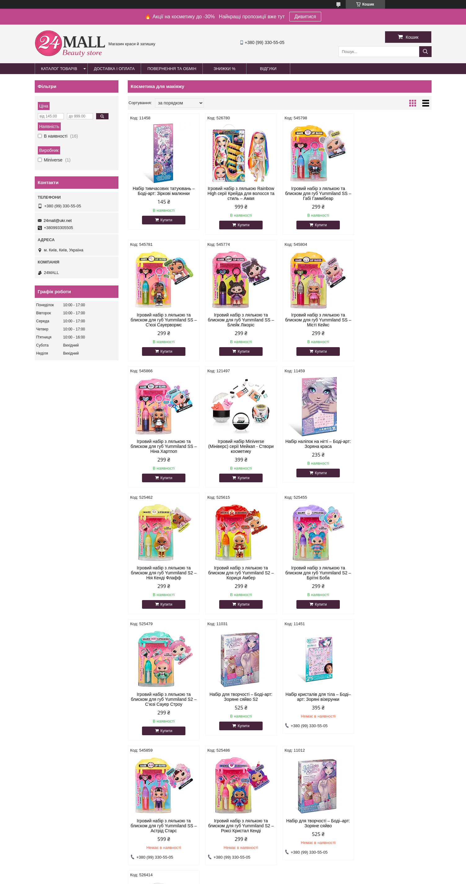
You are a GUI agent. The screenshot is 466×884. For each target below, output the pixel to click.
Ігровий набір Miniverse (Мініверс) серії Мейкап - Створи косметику (395, 319)
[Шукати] (425, 51)
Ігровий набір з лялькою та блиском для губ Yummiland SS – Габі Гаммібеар (318, 193)
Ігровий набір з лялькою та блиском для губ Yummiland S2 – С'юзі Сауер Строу (164, 572)
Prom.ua (262, 867)
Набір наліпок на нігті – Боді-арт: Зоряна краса (164, 444)
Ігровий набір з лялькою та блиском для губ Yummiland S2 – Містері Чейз (318, 699)
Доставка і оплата (114, 68)
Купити (166, 220)
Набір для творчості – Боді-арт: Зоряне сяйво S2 (241, 570)
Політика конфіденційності (265, 878)
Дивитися (305, 16)
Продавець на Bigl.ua (233, 872)
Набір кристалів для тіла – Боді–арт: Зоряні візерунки (318, 570)
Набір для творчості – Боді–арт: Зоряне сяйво (241, 697)
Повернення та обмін (171, 68)
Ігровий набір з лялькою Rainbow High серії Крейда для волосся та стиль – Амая (240, 193)
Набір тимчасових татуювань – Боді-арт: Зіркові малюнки (164, 191)
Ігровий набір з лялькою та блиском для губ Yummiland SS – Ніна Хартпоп (318, 319)
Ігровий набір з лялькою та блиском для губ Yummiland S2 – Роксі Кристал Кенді (164, 699)
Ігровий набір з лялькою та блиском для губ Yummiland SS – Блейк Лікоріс (164, 319)
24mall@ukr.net (58, 220)
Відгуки (268, 68)
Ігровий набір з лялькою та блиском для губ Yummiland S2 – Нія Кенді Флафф (241, 446)
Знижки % (225, 68)
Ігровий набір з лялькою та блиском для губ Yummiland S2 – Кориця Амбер (318, 446)
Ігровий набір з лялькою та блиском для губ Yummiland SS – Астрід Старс (395, 572)
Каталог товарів (59, 68)
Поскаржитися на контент (217, 878)
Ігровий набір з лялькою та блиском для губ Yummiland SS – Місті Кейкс (241, 319)
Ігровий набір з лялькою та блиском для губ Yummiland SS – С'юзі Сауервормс (395, 193)
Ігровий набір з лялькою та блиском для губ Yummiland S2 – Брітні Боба (395, 446)
